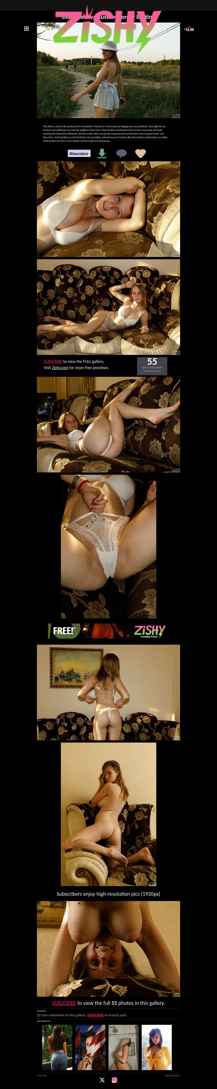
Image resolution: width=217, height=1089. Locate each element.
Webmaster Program (172, 1075)
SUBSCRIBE (53, 361)
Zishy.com (60, 367)
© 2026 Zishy (42, 1075)
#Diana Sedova (79, 153)
